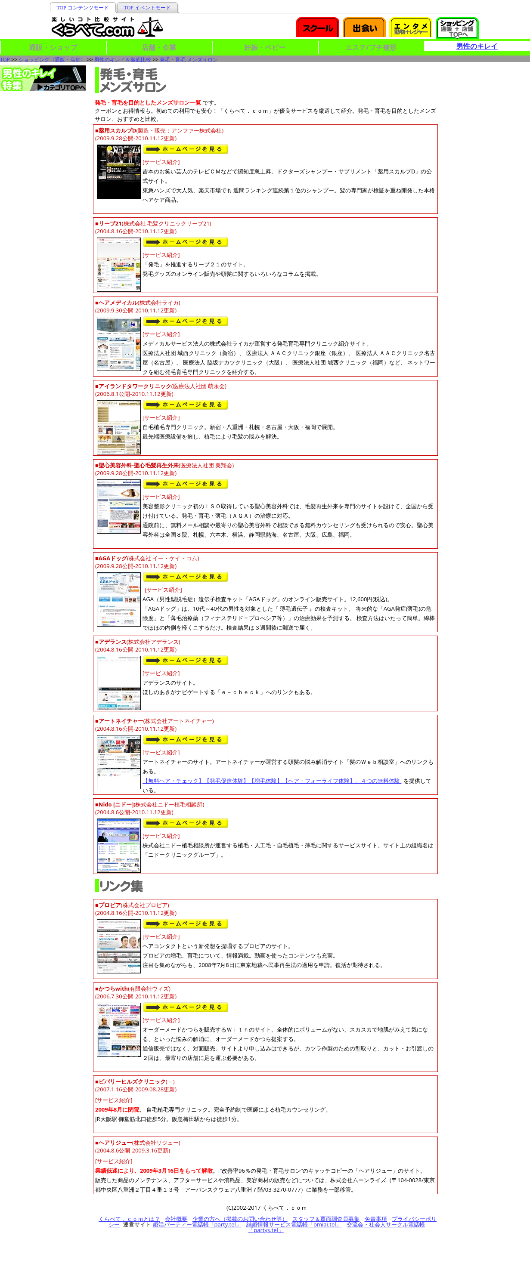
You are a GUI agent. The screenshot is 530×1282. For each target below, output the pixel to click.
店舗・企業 (159, 47)
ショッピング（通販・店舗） (52, 59)
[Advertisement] (487, 108)
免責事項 (376, 1219)
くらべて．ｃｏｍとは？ (129, 1219)
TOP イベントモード (147, 8)
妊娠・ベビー (264, 47)
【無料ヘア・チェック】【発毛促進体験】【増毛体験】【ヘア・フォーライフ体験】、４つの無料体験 (272, 781)
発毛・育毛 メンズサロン (189, 59)
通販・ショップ (53, 47)
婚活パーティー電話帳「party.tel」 (197, 1224)
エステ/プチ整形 (371, 47)
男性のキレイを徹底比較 (122, 59)
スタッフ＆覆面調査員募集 (326, 1219)
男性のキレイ (477, 46)
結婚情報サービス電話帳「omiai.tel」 (293, 1224)
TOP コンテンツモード (83, 8)
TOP (5, 59)
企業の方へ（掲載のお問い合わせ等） (240, 1219)
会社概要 (176, 1219)
